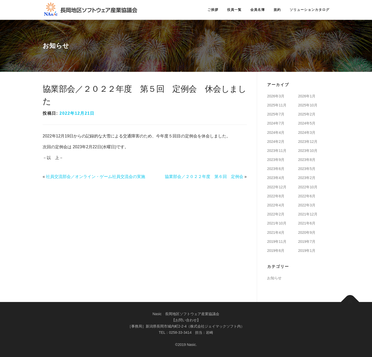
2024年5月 (306, 123)
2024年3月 (306, 132)
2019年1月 (306, 251)
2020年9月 (306, 232)
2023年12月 (307, 141)
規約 (277, 10)
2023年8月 (306, 160)
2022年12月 (276, 187)
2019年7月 (306, 241)
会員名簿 (257, 10)
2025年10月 (307, 105)
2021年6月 (306, 223)
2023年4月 (275, 178)
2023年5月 (306, 169)
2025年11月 (276, 105)
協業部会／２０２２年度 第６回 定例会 (204, 176)
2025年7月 (275, 114)
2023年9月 (275, 160)
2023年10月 (307, 151)
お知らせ (274, 278)
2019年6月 (275, 251)
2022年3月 (306, 205)
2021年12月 (307, 214)
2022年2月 (275, 214)
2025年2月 (306, 114)
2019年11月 (276, 241)
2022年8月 (275, 196)
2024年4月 (275, 132)
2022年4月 (275, 205)
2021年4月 (275, 232)
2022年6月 (306, 196)
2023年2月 (306, 178)
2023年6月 (275, 169)
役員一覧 (234, 10)
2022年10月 (307, 187)
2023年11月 (276, 151)
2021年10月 (276, 223)
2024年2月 (275, 141)
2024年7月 (275, 123)
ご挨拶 (212, 10)
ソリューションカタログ (309, 10)
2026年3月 (275, 96)
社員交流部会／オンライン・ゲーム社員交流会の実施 (95, 176)
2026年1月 (306, 96)
